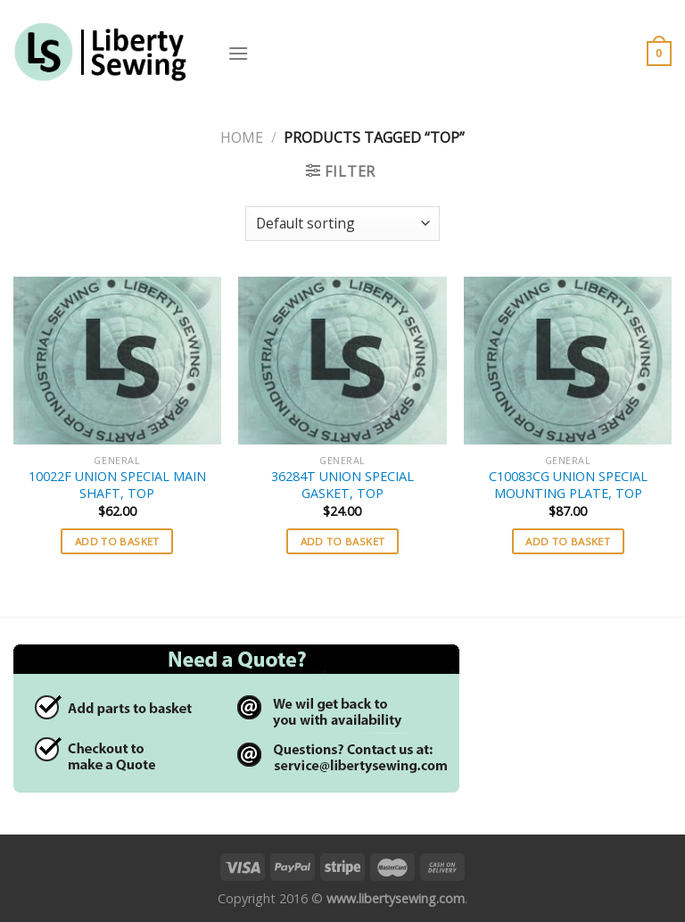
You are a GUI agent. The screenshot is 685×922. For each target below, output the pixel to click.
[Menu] (238, 53)
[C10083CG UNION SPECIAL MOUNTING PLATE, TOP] (568, 361)
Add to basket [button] (117, 541)
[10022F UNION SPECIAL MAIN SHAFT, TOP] (117, 361)
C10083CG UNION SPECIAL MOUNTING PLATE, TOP (568, 485)
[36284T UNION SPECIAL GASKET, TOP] (342, 361)
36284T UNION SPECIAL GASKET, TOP (342, 485)
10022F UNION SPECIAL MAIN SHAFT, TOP (117, 485)
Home (241, 137)
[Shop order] (342, 223)
